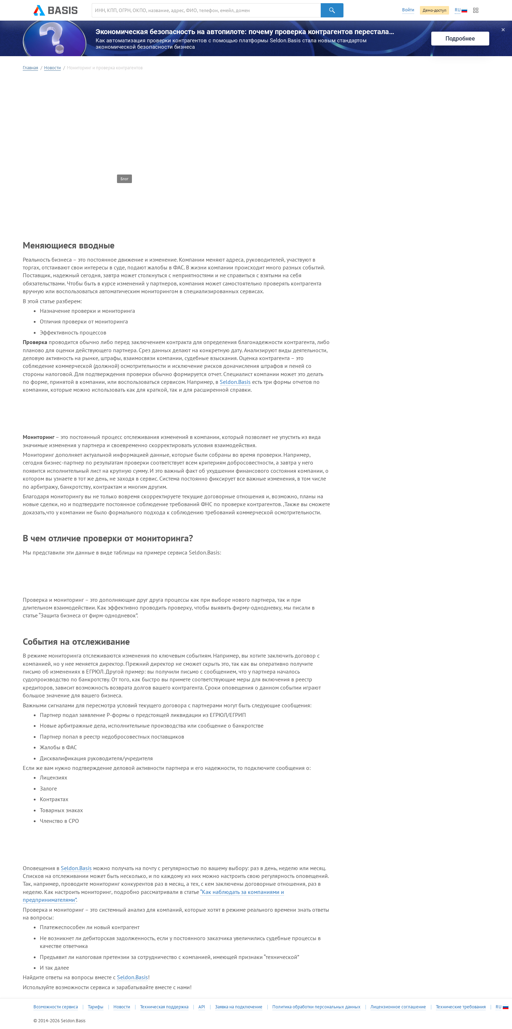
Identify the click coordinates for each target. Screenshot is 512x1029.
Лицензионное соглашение (398, 1007)
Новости (52, 68)
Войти (408, 10)
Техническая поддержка (164, 1007)
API (201, 1007)
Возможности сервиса (55, 1007)
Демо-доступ (434, 10)
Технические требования (461, 1007)
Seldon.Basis (235, 381)
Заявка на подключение (238, 1007)
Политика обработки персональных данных (316, 1007)
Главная (30, 68)
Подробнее (460, 38)
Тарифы (95, 1007)
